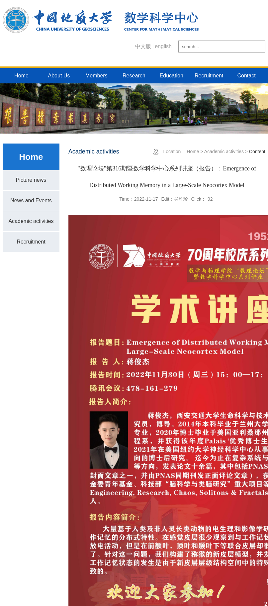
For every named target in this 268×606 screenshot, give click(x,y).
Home (21, 75)
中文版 (143, 46)
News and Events (31, 200)
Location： (174, 151)
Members (96, 75)
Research (134, 75)
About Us (59, 75)
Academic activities (30, 221)
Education (171, 75)
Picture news (31, 180)
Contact (246, 75)
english (163, 46)
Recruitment (209, 75)
